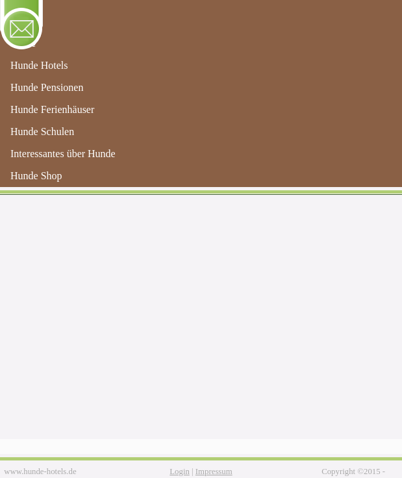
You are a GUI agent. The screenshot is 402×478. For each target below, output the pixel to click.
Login (180, 471)
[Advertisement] (201, 329)
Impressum (213, 471)
